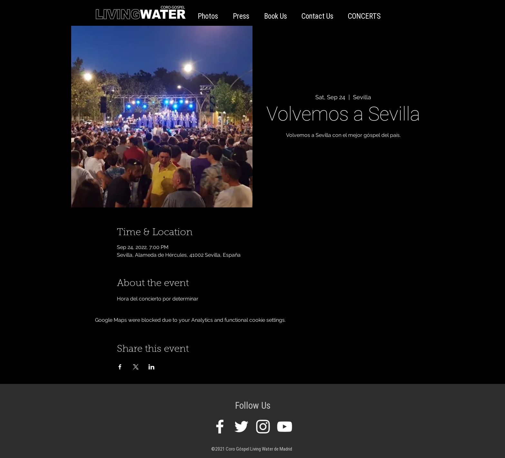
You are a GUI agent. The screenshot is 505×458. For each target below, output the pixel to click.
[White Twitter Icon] (241, 426)
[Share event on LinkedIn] (151, 366)
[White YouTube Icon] (284, 426)
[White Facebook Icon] (220, 426)
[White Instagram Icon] (263, 426)
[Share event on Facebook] (120, 366)
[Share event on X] (136, 366)
